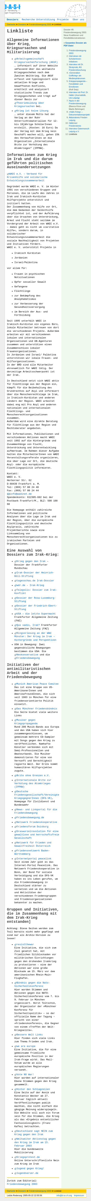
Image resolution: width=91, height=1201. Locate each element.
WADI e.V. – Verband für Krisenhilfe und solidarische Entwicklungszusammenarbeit (27, 177)
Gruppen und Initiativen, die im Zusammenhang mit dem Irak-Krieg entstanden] (33, 916)
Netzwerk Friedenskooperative (37, 822)
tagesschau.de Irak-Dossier (35, 580)
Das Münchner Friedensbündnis (37, 708)
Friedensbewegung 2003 (40, 24)
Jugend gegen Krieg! (30, 1168)
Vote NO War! (25, 1074)
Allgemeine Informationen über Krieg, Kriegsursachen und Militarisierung (33, 46)
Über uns (78, 19)
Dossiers (12, 19)
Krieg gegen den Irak (31, 561)
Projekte (63, 19)
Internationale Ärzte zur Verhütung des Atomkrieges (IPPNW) (32, 783)
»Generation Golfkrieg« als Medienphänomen (77, 75)
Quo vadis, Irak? (28, 625)
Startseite (11, 24)
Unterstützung (45, 19)
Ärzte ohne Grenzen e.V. (33, 775)
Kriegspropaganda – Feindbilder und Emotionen (78, 84)
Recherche (28, 19)
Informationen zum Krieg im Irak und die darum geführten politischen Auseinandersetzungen (32, 161)
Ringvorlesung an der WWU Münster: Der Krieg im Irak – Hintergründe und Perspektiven (35, 636)
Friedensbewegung (28, 658)
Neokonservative (27, 654)
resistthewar (25, 944)
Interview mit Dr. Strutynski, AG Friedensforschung (77, 67)
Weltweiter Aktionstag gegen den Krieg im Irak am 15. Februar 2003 (35, 1142)
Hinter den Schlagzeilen (33, 1089)
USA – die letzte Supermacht (36, 613)
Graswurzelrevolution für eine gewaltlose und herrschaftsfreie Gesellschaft (36, 834)
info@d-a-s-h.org (64, 1195)
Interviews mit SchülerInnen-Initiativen (75, 59)
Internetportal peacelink (34, 858)
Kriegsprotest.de (28, 1157)
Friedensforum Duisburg (33, 826)
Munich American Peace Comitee (38, 684)
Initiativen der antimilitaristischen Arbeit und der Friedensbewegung (28, 671)
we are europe (26, 1046)
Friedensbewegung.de (30, 817)
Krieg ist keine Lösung (33, 110)
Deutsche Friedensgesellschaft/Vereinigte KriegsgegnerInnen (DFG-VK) (36, 795)
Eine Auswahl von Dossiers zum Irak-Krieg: (33, 553)
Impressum (79, 1195)
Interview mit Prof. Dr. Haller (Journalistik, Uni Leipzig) (78, 95)
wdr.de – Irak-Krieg (30, 585)
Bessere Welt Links (30, 1034)
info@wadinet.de (21, 494)
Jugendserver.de (27, 1173)
